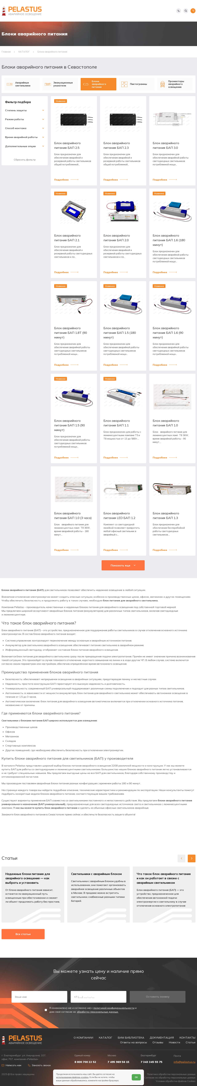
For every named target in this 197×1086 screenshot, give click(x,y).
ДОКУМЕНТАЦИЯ (162, 1037)
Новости (174, 1042)
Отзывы (158, 1042)
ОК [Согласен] (136, 1077)
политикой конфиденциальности (113, 1007)
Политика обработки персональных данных (171, 1074)
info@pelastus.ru (184, 1062)
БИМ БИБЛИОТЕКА (131, 1037)
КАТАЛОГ (105, 1037)
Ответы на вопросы (133, 1042)
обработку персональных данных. (98, 1011)
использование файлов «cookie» (72, 1077)
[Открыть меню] (193, 10)
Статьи (190, 1042)
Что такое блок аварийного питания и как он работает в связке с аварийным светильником (164, 878)
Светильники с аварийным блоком (96, 874)
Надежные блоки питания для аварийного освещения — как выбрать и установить (27, 878)
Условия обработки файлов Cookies (175, 1081)
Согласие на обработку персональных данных (169, 1077)
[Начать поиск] (185, 10)
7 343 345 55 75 (151, 1062)
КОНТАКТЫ (187, 1037)
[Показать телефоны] (178, 10)
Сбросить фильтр (25, 159)
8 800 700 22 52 (85, 1062)
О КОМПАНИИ (83, 1037)
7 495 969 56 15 (118, 1062)
